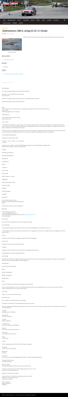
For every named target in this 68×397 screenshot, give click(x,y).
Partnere (14, 23)
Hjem (4, 20)
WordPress (29, 395)
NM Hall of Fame (6, 23)
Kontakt (21, 23)
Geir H (5, 33)
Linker (43, 20)
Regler (38, 20)
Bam (34, 395)
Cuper (18, 20)
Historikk (56, 20)
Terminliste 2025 (11, 20)
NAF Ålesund (5, 28)
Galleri (32, 20)
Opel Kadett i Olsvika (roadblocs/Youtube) (13, 74)
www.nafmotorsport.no (30, 214)
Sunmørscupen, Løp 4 (9, 59)
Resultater (26, 20)
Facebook (49, 20)
